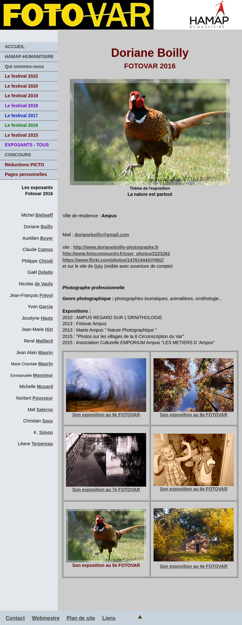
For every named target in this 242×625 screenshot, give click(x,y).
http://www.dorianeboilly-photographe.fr (115, 247)
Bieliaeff (44, 215)
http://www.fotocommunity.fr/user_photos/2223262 (116, 253)
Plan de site (81, 618)
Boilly (47, 226)
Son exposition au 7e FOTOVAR (106, 487)
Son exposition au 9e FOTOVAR (106, 412)
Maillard (44, 340)
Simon (46, 432)
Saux (47, 420)
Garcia (46, 306)
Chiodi (46, 261)
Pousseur (42, 398)
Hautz (47, 318)
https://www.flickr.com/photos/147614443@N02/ (113, 260)
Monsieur (43, 375)
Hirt (49, 329)
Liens (109, 618)
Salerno (45, 409)
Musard (45, 386)
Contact (15, 618)
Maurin (45, 352)
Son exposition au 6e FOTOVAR (194, 486)
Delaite (45, 272)
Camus (45, 249)
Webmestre (46, 618)
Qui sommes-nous (24, 66)
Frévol (46, 295)
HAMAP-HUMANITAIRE (29, 56)
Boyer (46, 238)
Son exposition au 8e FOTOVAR (194, 412)
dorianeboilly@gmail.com (101, 234)
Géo (98, 266)
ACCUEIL (15, 46)
